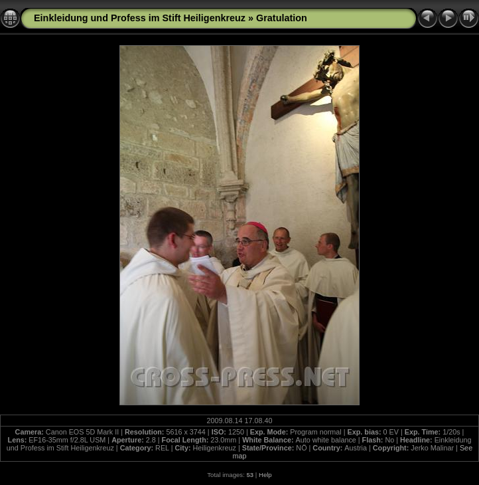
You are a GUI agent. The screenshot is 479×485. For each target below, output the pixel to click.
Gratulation (281, 18)
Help (265, 474)
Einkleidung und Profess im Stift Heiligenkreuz (139, 18)
